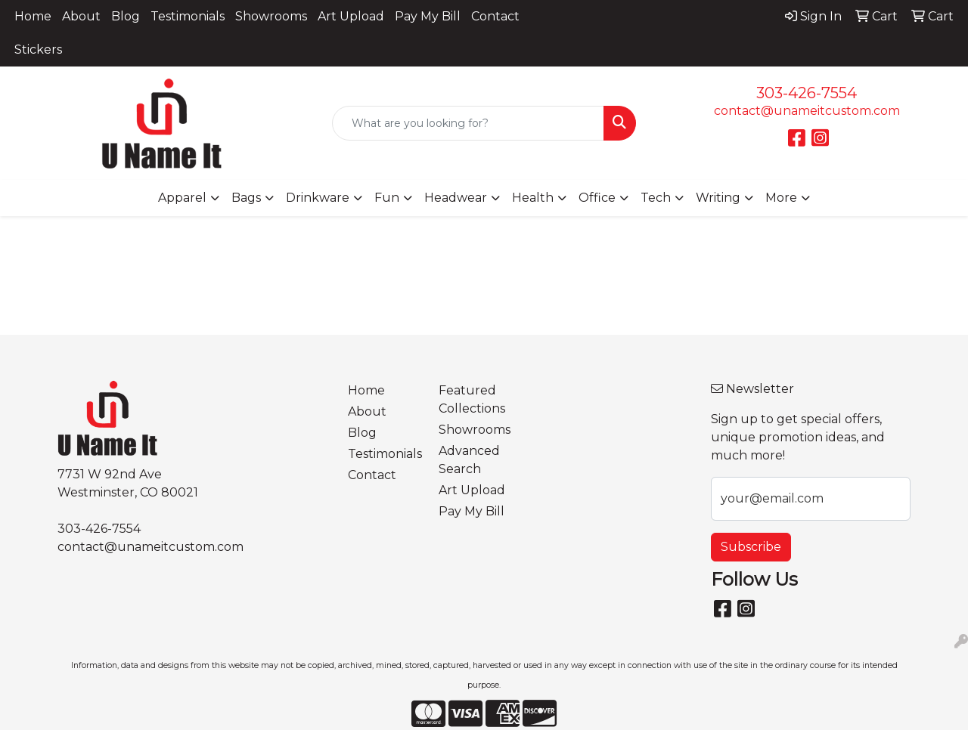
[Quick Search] (468, 123)
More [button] (781, 197)
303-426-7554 (806, 93)
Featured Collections (472, 399)
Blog (125, 16)
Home (32, 16)
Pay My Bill (428, 16)
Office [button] (597, 197)
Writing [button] (718, 197)
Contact (495, 16)
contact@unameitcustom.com (807, 111)
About (81, 16)
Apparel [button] (182, 197)
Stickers (38, 49)
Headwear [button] (455, 197)
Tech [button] (656, 197)
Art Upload (351, 16)
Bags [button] (246, 197)
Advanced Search (469, 460)
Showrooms (271, 16)
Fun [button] (386, 197)
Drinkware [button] (317, 197)
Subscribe (751, 547)
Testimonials (187, 16)
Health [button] (533, 197)
